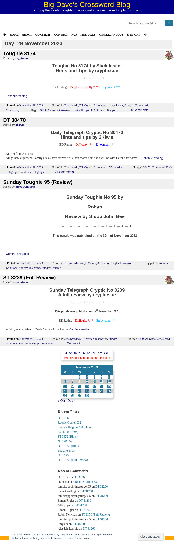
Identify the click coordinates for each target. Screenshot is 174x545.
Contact (61, 34)
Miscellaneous (111, 34)
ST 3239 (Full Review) (29, 278)
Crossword (65, 110)
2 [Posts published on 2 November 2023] (87, 377)
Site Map (133, 34)
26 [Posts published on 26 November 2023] (109, 391)
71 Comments (64, 172)
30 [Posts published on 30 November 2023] (87, 395)
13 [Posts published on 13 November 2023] (64, 386)
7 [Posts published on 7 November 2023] (72, 381)
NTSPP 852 (65, 441)
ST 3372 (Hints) (68, 436)
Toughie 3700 (66, 450)
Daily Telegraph (83, 110)
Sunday (113, 338)
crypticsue (21, 58)
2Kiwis (19, 124)
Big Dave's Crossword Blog (87, 5)
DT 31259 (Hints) (69, 446)
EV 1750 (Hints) (68, 432)
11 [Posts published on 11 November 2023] (101, 381)
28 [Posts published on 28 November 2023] (72, 395)
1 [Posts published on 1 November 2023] (79, 377)
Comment (43, 34)
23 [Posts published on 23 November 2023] (87, 391)
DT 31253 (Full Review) (73, 460)
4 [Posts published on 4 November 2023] (101, 377)
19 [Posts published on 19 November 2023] (109, 386)
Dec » (72, 400)
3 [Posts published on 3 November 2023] (94, 377)
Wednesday (13, 110)
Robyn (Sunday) (89, 263)
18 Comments (138, 110)
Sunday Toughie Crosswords (117, 263)
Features (87, 34)
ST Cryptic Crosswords (93, 338)
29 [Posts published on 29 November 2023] (79, 395)
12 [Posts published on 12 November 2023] (109, 381)
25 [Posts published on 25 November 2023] (101, 391)
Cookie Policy (82, 538)
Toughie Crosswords (137, 105)
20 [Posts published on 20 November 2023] (64, 391)
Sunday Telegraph (29, 267)
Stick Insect (116, 105)
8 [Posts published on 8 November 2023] (79, 381)
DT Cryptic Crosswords (93, 105)
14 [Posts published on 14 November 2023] (72, 386)
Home (14, 34)
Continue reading (16, 96)
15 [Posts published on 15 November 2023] (79, 386)
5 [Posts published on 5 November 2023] (109, 377)
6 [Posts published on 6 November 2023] (65, 381)
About (27, 34)
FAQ (74, 34)
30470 (146, 167)
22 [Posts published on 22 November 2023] (79, 391)
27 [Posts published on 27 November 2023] (64, 395)
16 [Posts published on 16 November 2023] (87, 386)
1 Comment (72, 343)
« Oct (61, 400)
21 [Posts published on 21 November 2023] (72, 391)
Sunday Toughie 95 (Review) (37, 182)
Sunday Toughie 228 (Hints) (75, 427)
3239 (141, 338)
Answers (52, 110)
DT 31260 (64, 418)
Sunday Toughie (51, 267)
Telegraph (112, 110)
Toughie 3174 (19, 53)
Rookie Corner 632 (69, 422)
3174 (43, 110)
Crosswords (71, 105)
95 (156, 263)
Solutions (99, 110)
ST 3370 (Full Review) (96, 514)
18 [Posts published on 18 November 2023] (101, 386)
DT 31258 (64, 455)
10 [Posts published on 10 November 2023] (94, 381)
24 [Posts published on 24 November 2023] (94, 391)
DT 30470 (14, 120)
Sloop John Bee (25, 186)
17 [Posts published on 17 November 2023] (94, 386)
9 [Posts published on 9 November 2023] (87, 381)
